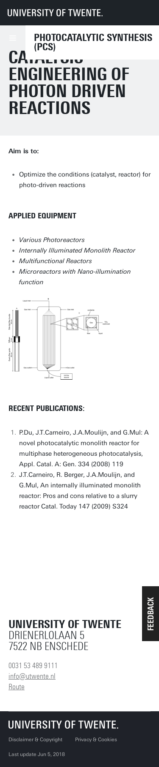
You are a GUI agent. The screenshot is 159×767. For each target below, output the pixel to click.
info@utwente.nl (32, 676)
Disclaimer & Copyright (35, 740)
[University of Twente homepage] (55, 12)
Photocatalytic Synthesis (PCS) (93, 42)
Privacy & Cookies (96, 740)
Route (16, 686)
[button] (150, 613)
